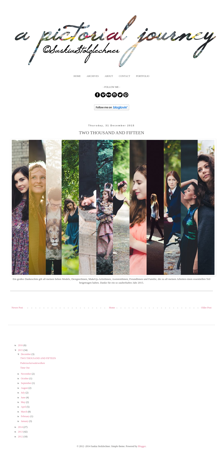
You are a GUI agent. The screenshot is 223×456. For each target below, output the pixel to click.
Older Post (206, 307)
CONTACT (124, 76)
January (25, 421)
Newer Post (17, 307)
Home (112, 307)
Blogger (142, 446)
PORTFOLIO (142, 76)
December (26, 354)
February (25, 416)
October (25, 378)
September (26, 383)
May (23, 402)
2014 (21, 427)
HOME (77, 76)
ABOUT (109, 76)
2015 (21, 350)
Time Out (25, 367)
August (25, 388)
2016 (21, 345)
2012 (21, 436)
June (23, 397)
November (26, 373)
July (23, 392)
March (24, 411)
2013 (21, 431)
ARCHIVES (93, 76)
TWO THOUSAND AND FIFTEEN (38, 358)
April (24, 406)
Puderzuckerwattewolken (32, 363)
